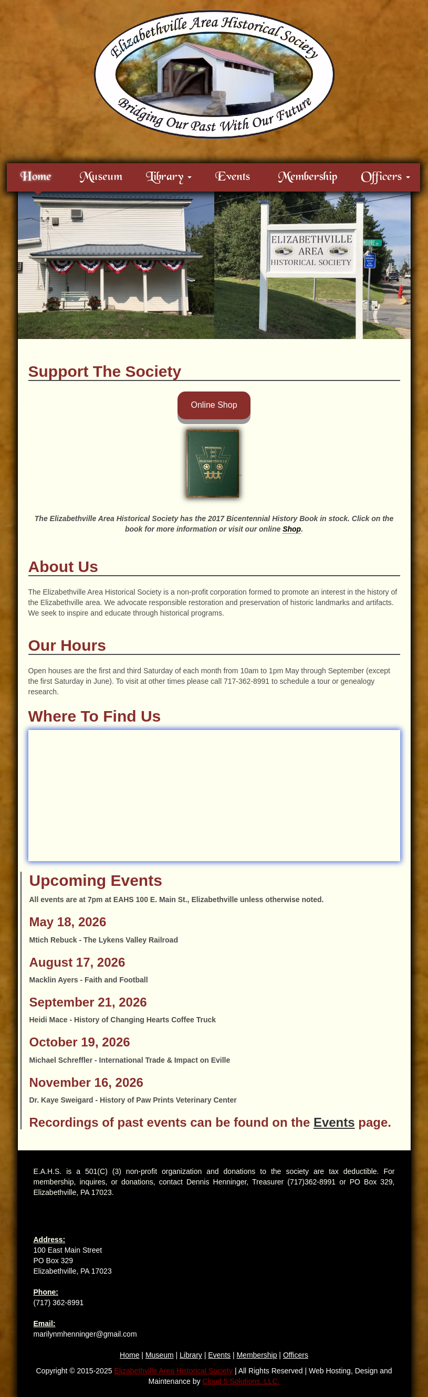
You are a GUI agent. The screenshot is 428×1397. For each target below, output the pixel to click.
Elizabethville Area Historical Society (173, 1371)
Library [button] (169, 177)
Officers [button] (385, 177)
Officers (295, 1355)
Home (35, 177)
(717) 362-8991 (59, 1302)
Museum (101, 177)
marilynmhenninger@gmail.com (85, 1334)
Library (191, 1355)
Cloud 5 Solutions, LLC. (240, 1381)
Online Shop (214, 404)
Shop (292, 529)
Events (232, 177)
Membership (307, 177)
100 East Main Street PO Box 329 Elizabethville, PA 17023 (73, 1260)
